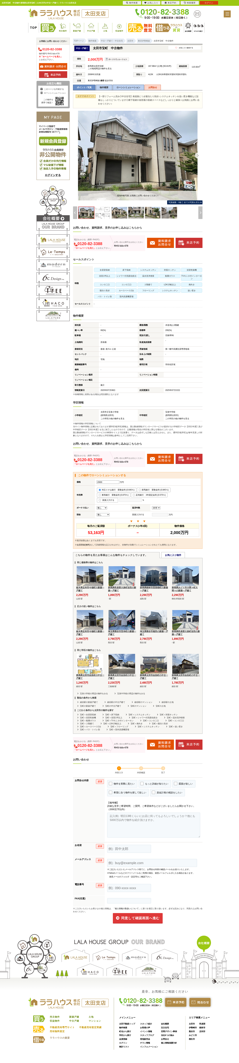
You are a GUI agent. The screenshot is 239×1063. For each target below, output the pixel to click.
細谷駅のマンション (143, 702)
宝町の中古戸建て (113, 706)
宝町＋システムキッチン (139, 714)
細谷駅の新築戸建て (89, 702)
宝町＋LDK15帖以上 (112, 723)
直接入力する (107, 500)
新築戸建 (77, 31)
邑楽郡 (202, 1024)
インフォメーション (149, 1047)
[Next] (198, 156)
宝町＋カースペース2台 (90, 726)
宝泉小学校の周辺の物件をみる (94, 693)
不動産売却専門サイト (62, 1027)
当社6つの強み (167, 1035)
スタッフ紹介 (146, 1024)
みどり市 (193, 1035)
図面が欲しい (183, 783)
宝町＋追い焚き (176, 726)
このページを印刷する (52, 89)
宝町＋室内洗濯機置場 (119, 729)
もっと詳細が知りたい (154, 783)
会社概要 (188, 31)
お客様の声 (145, 1027)
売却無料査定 (57, 1031)
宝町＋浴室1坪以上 (113, 717)
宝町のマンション (138, 706)
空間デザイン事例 (169, 1031)
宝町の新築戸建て (88, 706)
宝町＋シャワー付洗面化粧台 (145, 717)
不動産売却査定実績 (90, 1027)
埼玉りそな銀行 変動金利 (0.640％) (116, 490)
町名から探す (125, 1031)
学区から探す (125, 1035)
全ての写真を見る (184, 202)
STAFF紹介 (198, 31)
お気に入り (151, 3)
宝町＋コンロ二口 (151, 720)
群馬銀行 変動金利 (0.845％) (153, 490)
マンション (95, 1020)
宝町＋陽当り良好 (160, 723)
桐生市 (192, 1039)
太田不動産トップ (127, 1024)
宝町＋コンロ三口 (176, 720)
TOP (33, 27)
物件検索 (123, 1027)
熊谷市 (192, 1031)
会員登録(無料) (83, 545)
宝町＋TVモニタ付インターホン (119, 720)
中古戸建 (91, 31)
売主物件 (63, 31)
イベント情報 (146, 1031)
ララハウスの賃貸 (60, 1037)
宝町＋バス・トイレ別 (90, 729)
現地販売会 (145, 1039)
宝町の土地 (161, 706)
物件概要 (104, 87)
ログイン (123, 1043)
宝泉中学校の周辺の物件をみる (131, 693)
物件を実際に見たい (122, 783)
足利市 (202, 1031)
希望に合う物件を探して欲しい (127, 792)
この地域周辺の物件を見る (100, 68)
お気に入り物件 (173, 555)
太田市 (192, 1024)
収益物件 (119, 31)
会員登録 (123, 1039)
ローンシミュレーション (128, 87)
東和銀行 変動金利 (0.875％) (113, 495)
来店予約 (170, 3)
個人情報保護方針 (169, 1043)
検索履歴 (190, 3)
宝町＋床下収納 (112, 714)
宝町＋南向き (137, 723)
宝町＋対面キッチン (169, 714)
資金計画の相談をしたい (167, 792)
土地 (105, 31)
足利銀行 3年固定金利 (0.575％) (149, 495)
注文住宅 (165, 1027)
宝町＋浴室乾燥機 (88, 717)
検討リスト (124, 1047)
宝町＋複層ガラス (88, 720)
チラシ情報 (145, 1043)
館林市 (202, 1027)
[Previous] (78, 156)
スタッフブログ (147, 1035)
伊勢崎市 (193, 1027)
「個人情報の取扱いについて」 (127, 908)
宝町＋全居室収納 (88, 714)
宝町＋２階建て (87, 723)
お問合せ (152, 87)
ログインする (53, 175)
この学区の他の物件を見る (112, 418)
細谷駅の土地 (168, 702)
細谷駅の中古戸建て (116, 702)
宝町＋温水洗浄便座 (176, 717)
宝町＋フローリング (119, 726)
